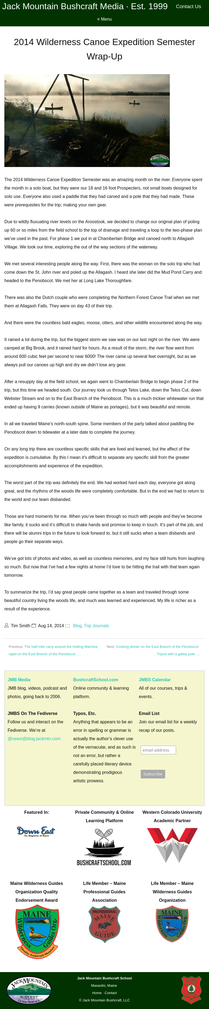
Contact (110, 993)
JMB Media (19, 679)
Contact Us (188, 6)
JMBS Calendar (155, 679)
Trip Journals (96, 625)
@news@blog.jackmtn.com (34, 738)
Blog (77, 625)
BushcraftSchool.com (95, 679)
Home (97, 993)
